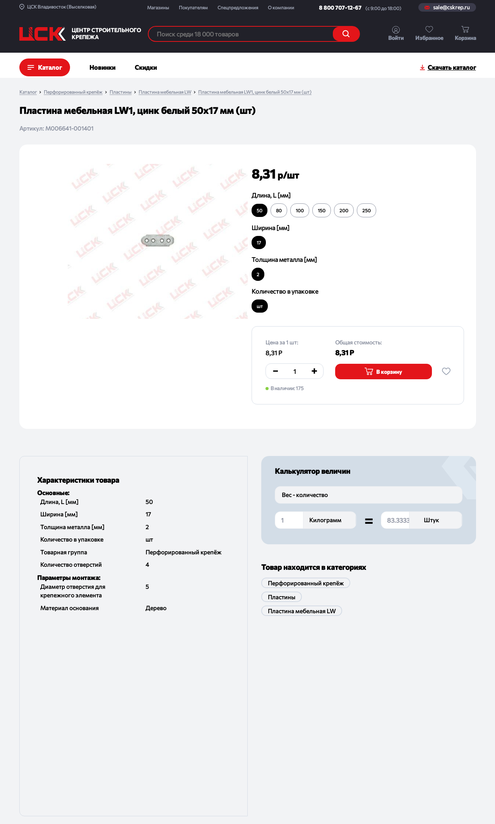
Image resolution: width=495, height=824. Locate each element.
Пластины (121, 92)
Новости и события (43, 724)
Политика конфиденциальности (224, 809)
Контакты (31, 754)
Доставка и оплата (114, 693)
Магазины (158, 7)
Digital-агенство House (449, 805)
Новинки (102, 67)
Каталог (28, 92)
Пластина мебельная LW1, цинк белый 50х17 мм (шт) (255, 92)
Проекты (30, 708)
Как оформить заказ (116, 708)
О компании (281, 7)
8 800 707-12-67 (340, 7)
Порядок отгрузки (113, 739)
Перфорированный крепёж (73, 92)
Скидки (146, 67)
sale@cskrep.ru (451, 7)
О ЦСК (27, 693)
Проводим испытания (118, 754)
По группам (189, 693)
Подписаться (449, 710)
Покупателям (193, 7)
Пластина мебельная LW (165, 92)
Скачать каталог (452, 67)
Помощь (101, 769)
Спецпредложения (238, 7)
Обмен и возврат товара (121, 724)
